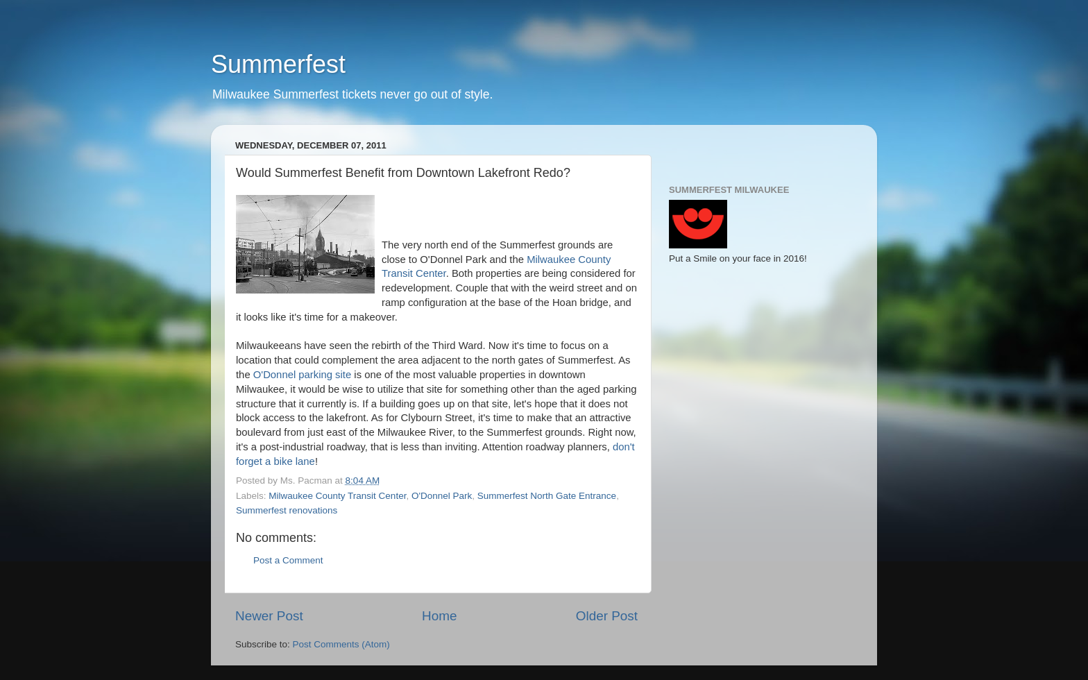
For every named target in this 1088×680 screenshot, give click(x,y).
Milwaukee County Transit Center (337, 496)
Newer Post (269, 616)
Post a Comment (288, 560)
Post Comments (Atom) (341, 644)
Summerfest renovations (286, 510)
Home (439, 616)
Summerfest (278, 64)
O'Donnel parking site (302, 374)
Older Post (607, 616)
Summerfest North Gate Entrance (546, 496)
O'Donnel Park (441, 496)
